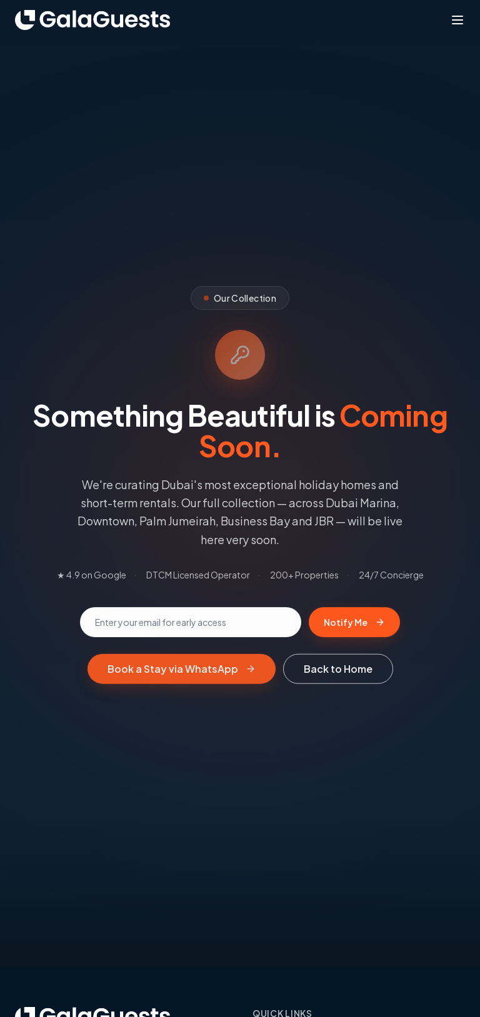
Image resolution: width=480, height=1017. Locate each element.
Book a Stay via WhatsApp (182, 670)
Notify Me (354, 624)
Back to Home (338, 670)
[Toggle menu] (457, 19)
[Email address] (190, 624)
